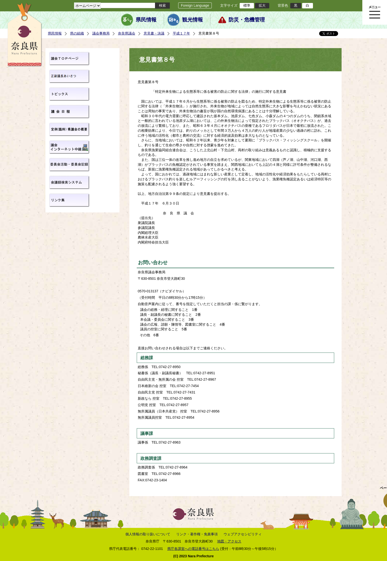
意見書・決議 (154, 33)
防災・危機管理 (247, 20)
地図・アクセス (229, 541)
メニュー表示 (374, 12)
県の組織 (77, 33)
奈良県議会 (126, 33)
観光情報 (192, 20)
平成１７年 (181, 33)
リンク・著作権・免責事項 (197, 534)
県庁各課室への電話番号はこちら (193, 549)
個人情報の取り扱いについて (147, 534)
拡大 (262, 5)
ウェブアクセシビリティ (243, 534)
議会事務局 (101, 33)
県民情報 (146, 20)
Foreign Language (195, 5)
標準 (246, 5)
